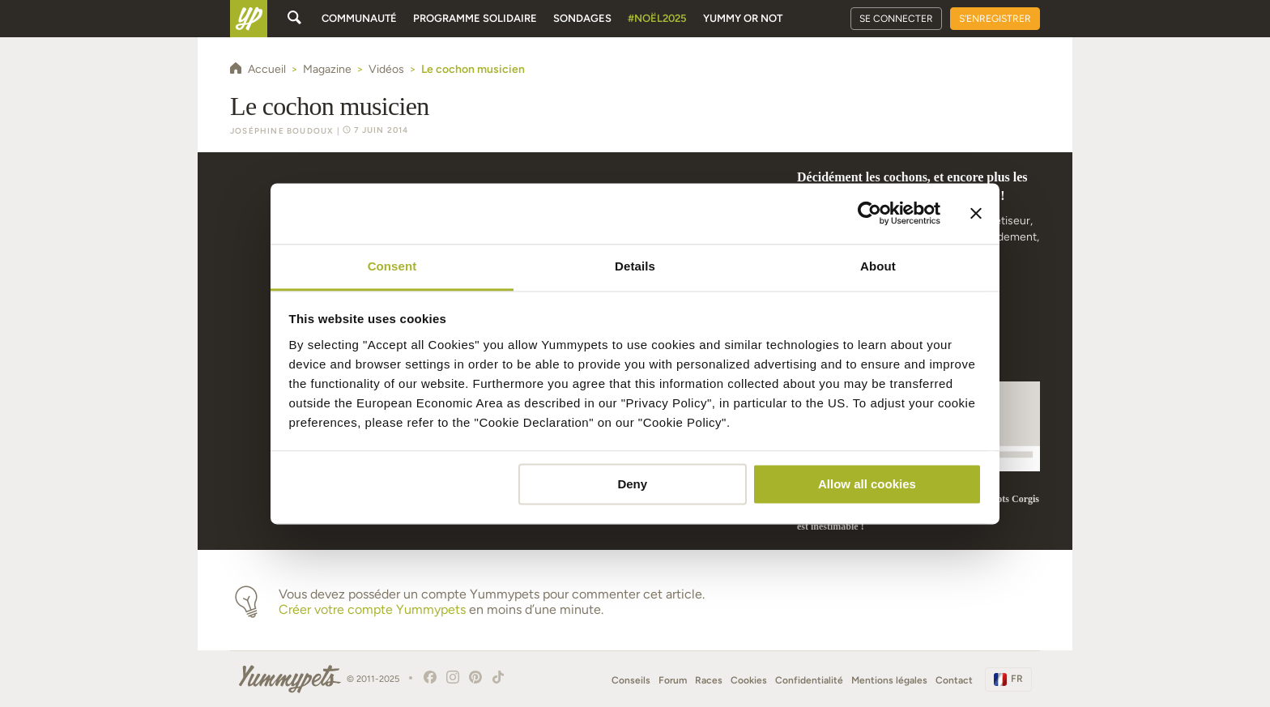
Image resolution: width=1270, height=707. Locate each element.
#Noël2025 (657, 18)
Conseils (631, 680)
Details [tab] (635, 266)
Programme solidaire (475, 18)
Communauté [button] (359, 18)
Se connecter (896, 18)
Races (708, 680)
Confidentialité (809, 680)
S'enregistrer (995, 18)
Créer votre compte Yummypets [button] (372, 609)
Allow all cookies (867, 484)
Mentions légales (889, 680)
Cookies (749, 680)
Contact (954, 680)
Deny (632, 484)
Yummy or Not (742, 18)
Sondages (582, 18)
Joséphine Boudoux (282, 131)
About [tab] (878, 266)
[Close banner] (976, 213)
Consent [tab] (392, 266)
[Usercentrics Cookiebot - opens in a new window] (869, 213)
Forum (672, 680)
